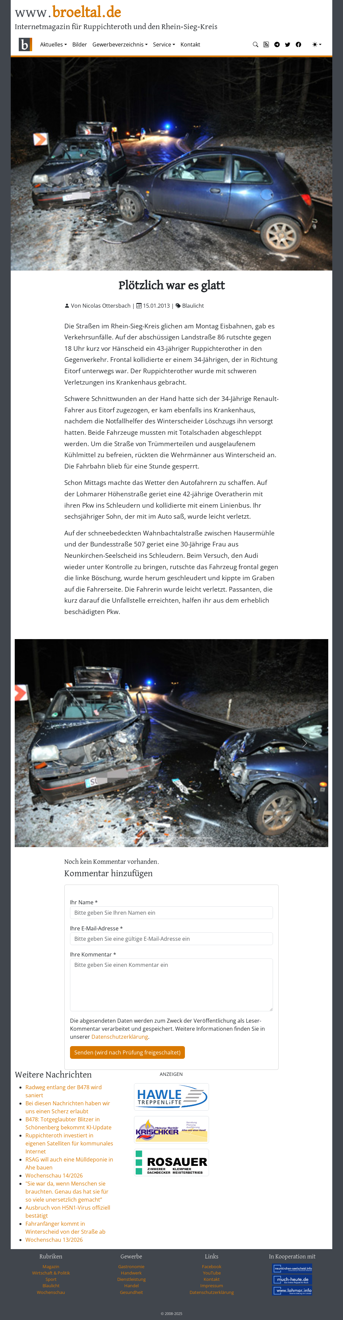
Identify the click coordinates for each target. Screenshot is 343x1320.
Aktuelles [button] (51, 44)
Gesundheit (131, 1292)
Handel (131, 1286)
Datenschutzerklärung (119, 1036)
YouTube (212, 1273)
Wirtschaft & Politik (51, 1273)
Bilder (79, 44)
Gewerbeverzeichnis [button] (118, 44)
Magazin (51, 1266)
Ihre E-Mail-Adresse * (96, 928)
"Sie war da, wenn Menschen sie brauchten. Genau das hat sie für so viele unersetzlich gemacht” (67, 1191)
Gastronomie (131, 1266)
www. (68, 12)
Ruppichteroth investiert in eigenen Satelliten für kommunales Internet (69, 1143)
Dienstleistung (131, 1279)
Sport (51, 1279)
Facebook (211, 1266)
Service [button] (162, 44)
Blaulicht (51, 1286)
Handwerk (131, 1273)
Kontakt (190, 44)
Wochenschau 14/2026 (54, 1175)
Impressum (211, 1286)
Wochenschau (51, 1292)
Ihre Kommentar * (93, 954)
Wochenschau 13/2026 (54, 1239)
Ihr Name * (84, 902)
